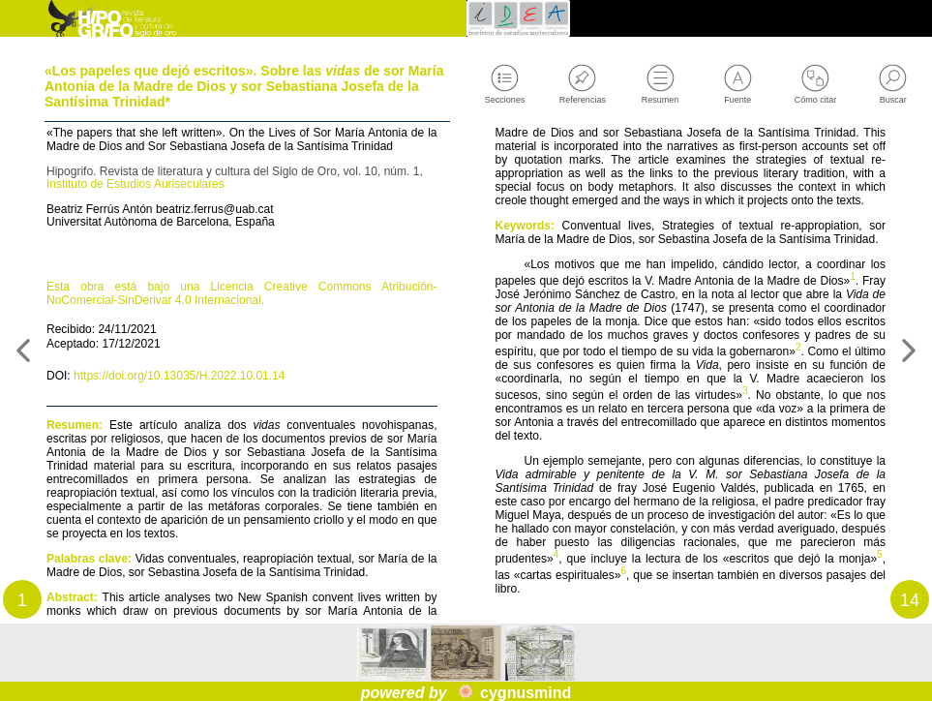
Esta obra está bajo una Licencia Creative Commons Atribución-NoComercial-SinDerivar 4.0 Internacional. (241, 351)
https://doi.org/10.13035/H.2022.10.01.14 (201, 444)
